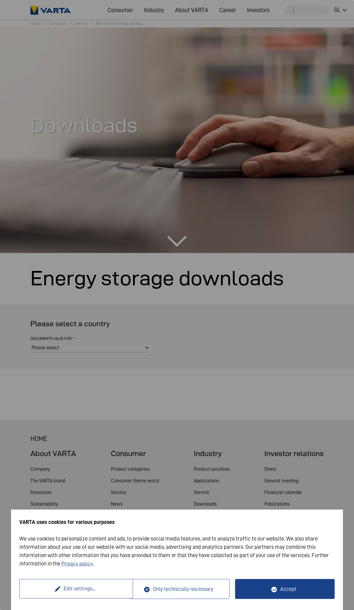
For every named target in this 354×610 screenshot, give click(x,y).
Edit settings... (75, 589)
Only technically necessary (183, 589)
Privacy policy (77, 564)
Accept (288, 589)
